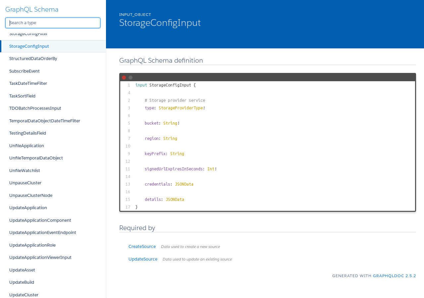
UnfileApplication (26, 146)
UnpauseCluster (25, 183)
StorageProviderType (181, 107)
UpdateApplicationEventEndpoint (42, 232)
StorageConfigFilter (28, 33)
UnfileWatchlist (24, 170)
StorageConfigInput (29, 46)
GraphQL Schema (32, 9)
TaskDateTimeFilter (28, 83)
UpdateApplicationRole (32, 245)
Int (210, 168)
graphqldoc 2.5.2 (394, 275)
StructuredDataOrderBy (33, 58)
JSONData (184, 184)
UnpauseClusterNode (30, 195)
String (170, 123)
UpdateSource (180, 259)
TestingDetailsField (27, 133)
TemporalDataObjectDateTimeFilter (44, 121)
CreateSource (174, 246)
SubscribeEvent (24, 71)
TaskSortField (22, 96)
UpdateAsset (22, 270)
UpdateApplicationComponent (40, 220)
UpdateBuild (21, 282)
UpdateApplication (28, 207)
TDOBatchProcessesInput (35, 108)
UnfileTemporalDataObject (36, 158)
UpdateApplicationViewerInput (40, 257)
